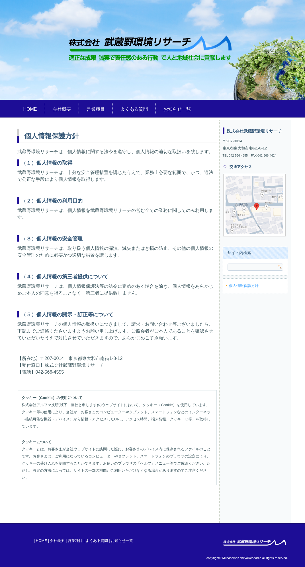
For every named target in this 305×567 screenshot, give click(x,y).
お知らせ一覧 (177, 109)
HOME (30, 109)
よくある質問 (134, 109)
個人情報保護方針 (244, 286)
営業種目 (96, 109)
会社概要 (62, 109)
